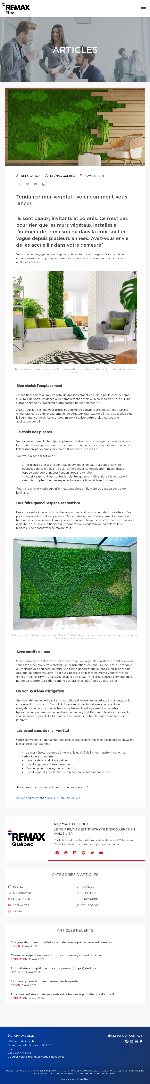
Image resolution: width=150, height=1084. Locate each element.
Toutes (15, 886)
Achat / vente (20, 899)
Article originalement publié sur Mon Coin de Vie (48, 798)
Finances (85, 886)
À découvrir (19, 893)
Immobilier (86, 893)
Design (15, 911)
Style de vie (87, 905)
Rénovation (28, 176)
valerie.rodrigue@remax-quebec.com (43, 1057)
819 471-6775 (22, 1053)
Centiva (83, 1079)
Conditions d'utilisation (68, 1074)
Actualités (18, 905)
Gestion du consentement (101, 1074)
